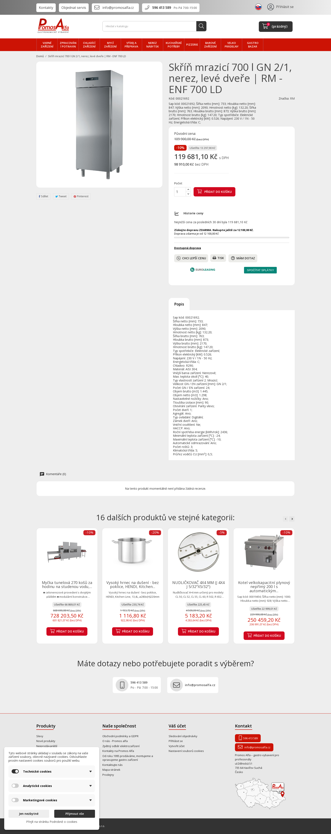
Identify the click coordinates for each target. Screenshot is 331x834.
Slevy (39, 736)
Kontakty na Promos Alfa (118, 751)
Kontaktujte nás (112, 765)
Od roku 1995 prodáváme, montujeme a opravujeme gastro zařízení (127, 758)
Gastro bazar (252, 45)
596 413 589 (161, 7)
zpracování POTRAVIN (68, 45)
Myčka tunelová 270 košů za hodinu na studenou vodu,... (67, 584)
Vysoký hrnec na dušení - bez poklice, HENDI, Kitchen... (132, 584)
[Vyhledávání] (154, 26)
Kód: (172, 98)
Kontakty (46, 7)
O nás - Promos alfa (115, 741)
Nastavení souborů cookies (186, 751)
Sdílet (43, 196)
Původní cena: (185, 134)
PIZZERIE (192, 44)
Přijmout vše (74, 814)
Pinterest (81, 196)
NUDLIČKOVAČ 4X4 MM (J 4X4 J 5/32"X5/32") (198, 584)
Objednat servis (73, 7)
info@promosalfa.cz (118, 7)
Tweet (60, 196)
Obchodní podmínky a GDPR (120, 736)
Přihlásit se (176, 741)
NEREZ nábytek (152, 45)
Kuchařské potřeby (174, 45)
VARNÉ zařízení (47, 45)
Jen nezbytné (28, 814)
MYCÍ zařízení (110, 45)
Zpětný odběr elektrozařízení (121, 746)
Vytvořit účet (176, 746)
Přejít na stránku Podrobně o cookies (51, 822)
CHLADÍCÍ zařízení (89, 45)
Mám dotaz (243, 258)
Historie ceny (193, 213)
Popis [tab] (179, 304)
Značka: (284, 98)
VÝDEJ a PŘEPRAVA (131, 45)
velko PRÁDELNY (232, 45)
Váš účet (177, 726)
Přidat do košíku (214, 191)
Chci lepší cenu (191, 258)
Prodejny (108, 775)
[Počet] (180, 191)
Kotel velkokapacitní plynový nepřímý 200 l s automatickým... (264, 586)
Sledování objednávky (183, 736)
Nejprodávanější (46, 746)
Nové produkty (45, 741)
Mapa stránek (111, 770)
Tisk (218, 258)
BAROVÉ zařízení (210, 45)
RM (292, 98)
